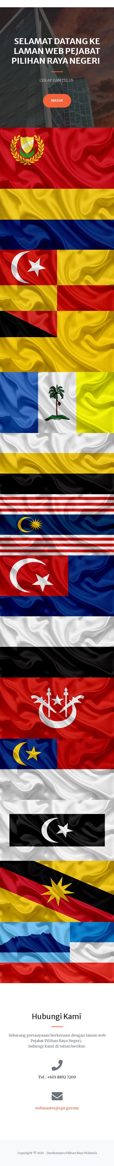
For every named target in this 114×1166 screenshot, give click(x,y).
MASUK (57, 101)
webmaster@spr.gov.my (57, 1108)
